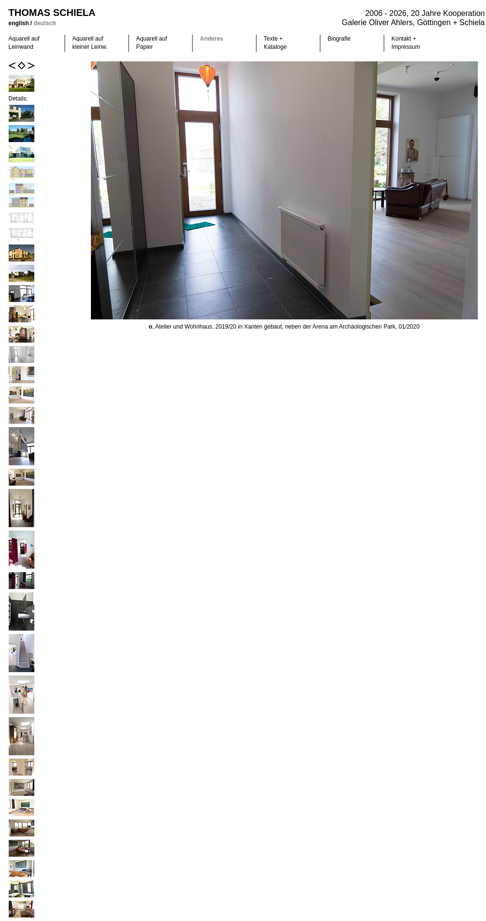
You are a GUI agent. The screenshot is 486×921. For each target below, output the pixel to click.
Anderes (211, 38)
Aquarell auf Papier (151, 42)
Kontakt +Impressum (406, 42)
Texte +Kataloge (275, 42)
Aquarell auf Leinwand (24, 42)
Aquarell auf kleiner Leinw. (90, 42)
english (19, 23)
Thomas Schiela (52, 12)
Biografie (339, 38)
